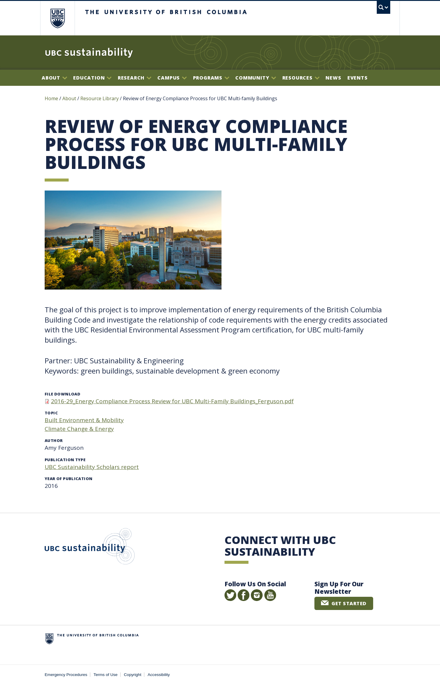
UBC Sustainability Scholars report (92, 467)
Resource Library (100, 98)
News (333, 77)
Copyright (132, 674)
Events (357, 77)
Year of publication (68, 478)
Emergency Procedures (66, 674)
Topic (51, 413)
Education (92, 77)
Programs (211, 77)
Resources (301, 77)
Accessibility (159, 674)
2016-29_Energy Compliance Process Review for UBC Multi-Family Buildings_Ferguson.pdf (172, 401)
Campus (172, 77)
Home (51, 98)
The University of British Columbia (57, 18)
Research (134, 77)
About (54, 77)
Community (255, 77)
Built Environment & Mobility (84, 420)
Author (54, 440)
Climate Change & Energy (79, 429)
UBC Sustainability (90, 547)
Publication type (65, 459)
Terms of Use (105, 674)
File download (62, 394)
